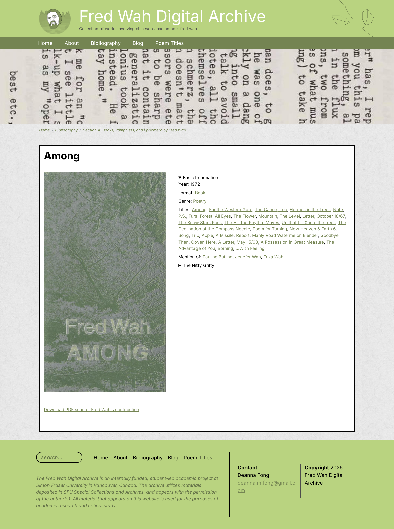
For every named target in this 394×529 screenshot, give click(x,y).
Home (45, 43)
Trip (195, 235)
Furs (193, 216)
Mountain (267, 216)
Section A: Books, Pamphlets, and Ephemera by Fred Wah (134, 130)
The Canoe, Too (271, 209)
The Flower (244, 216)
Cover (197, 242)
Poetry (200, 201)
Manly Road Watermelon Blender (285, 235)
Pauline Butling (218, 256)
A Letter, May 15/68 (238, 242)
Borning (225, 248)
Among (199, 209)
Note (338, 209)
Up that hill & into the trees (309, 222)
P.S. (182, 216)
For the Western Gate (230, 209)
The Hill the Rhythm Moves (251, 222)
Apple (207, 235)
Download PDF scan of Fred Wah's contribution (91, 409)
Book (200, 192)
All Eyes (223, 216)
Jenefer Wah (248, 256)
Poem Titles (169, 43)
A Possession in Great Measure (292, 242)
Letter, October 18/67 (323, 216)
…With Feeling (250, 248)
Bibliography (106, 43)
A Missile (225, 235)
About (72, 43)
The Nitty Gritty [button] (198, 265)
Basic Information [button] (200, 177)
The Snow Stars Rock (200, 222)
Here (211, 242)
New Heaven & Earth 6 (313, 228)
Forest (206, 216)
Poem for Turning (270, 228)
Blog (138, 43)
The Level (290, 216)
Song (183, 235)
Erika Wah (273, 256)
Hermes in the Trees (310, 209)
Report (243, 235)
